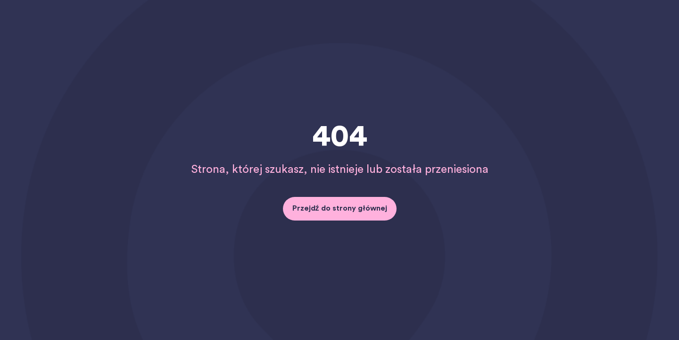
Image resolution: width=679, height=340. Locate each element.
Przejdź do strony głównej (339, 208)
